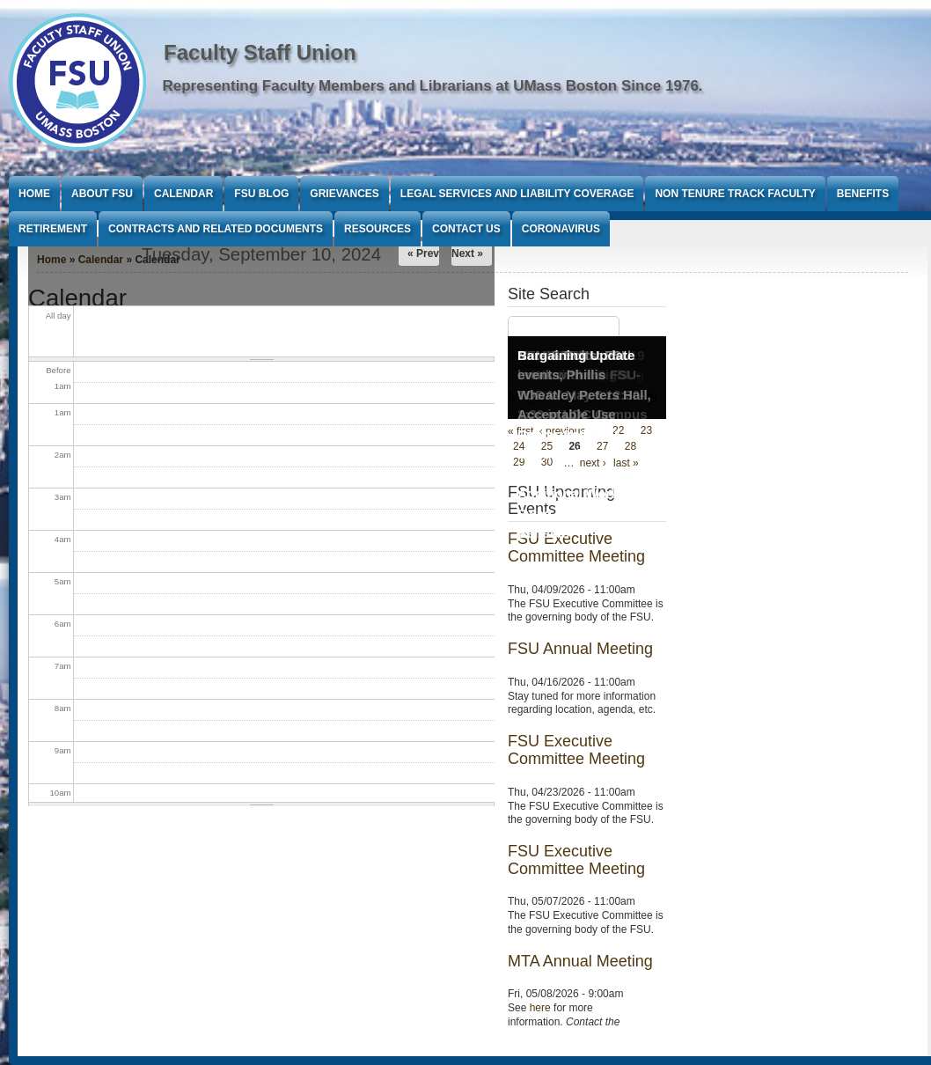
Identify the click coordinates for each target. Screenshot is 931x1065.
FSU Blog (261, 193)
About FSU (102, 193)
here (540, 1008)
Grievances (344, 193)
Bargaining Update (575, 355)
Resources (377, 229)
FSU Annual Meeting (580, 648)
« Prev (423, 253)
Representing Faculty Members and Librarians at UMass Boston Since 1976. (433, 85)
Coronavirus (561, 229)
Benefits (863, 193)
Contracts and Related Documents (215, 229)
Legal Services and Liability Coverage (517, 193)
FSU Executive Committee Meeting (576, 750)
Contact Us (466, 229)
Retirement (52, 229)
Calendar (183, 193)
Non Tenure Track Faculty (735, 193)
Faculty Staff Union (260, 52)
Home (34, 193)
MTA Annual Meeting (580, 961)
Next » (467, 253)
